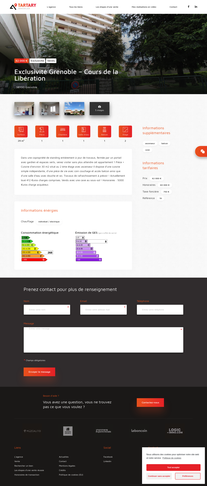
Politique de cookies (171, 458)
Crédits (62, 470)
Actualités (64, 457)
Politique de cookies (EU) (71, 474)
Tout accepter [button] (173, 467)
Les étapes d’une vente (107, 7)
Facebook (108, 457)
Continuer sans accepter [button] (159, 476)
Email (83, 300)
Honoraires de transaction (26, 474)
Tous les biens (76, 7)
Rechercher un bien (23, 466)
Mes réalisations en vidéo (144, 7)
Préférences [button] (187, 476)
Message (29, 323)
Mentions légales (67, 466)
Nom (26, 300)
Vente (17, 461)
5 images (99, 108)
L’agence (51, 7)
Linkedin (107, 461)
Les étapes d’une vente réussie (29, 470)
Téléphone (143, 300)
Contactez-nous (150, 402)
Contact (173, 7)
